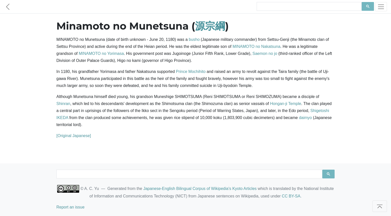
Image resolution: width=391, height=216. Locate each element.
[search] (308, 6)
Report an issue (70, 207)
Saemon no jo (264, 53)
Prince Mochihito (191, 71)
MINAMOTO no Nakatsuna (256, 46)
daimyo (305, 118)
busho (194, 39)
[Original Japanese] (73, 136)
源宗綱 (210, 26)
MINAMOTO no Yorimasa (101, 53)
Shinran (63, 103)
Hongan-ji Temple (285, 103)
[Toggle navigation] (381, 6)
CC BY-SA (291, 196)
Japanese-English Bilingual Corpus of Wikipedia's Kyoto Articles (200, 188)
